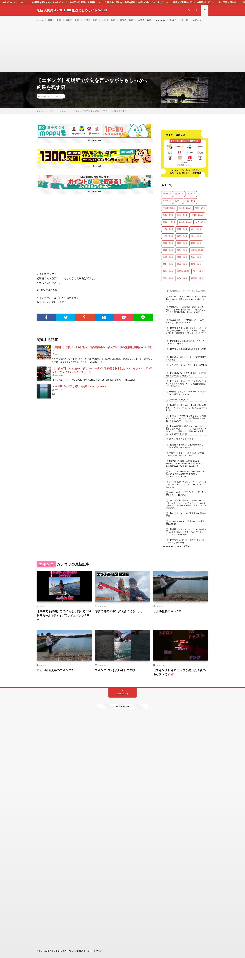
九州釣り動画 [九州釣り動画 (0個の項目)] (185, 208)
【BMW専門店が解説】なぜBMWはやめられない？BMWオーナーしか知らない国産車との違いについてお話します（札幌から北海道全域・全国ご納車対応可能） (186, 430)
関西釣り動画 (54, 20)
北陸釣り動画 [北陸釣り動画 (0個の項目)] (197, 215)
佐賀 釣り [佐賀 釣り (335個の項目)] (168, 215)
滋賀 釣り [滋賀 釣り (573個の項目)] (182, 257)
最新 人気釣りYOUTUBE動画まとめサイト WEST (79, 951)
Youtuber (160, 20)
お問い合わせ (199, 20)
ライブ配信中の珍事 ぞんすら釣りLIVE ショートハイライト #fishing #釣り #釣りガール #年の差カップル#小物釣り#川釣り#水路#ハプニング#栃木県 (186, 504)
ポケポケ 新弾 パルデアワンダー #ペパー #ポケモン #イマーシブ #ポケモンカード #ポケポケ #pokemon (186, 484)
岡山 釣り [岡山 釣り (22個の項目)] (196, 236)
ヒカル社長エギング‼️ (167, 611)
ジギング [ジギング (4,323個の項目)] (191, 194)
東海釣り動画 (72, 20)
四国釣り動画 (126, 20)
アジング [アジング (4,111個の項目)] (167, 194)
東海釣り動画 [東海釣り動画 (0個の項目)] (197, 250)
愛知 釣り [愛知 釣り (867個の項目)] (182, 250)
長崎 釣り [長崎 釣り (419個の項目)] (168, 271)
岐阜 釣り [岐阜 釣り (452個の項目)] (182, 236)
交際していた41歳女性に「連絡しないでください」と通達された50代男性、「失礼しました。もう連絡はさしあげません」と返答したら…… (186, 311)
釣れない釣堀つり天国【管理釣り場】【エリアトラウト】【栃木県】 (186, 493)
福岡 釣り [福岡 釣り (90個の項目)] (196, 264)
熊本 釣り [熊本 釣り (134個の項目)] (196, 257)
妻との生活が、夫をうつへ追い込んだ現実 (187, 291)
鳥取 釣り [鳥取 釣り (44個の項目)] (182, 278)
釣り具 (173, 20)
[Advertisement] (122, 48)
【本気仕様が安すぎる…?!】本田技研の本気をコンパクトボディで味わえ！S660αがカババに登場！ (186, 407)
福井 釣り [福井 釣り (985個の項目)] (182, 264)
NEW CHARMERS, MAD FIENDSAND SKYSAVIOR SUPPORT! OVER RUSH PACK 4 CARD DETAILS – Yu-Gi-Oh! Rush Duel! (184, 463)
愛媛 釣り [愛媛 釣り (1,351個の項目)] (168, 250)
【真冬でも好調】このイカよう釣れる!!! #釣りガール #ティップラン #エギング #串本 (64, 615)
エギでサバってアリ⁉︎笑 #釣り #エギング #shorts (80, 386)
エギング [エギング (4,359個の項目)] (179, 194)
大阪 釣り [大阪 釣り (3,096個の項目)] (168, 229)
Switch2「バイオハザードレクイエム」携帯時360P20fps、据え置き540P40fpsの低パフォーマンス (186, 299)
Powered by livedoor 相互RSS (177, 546)
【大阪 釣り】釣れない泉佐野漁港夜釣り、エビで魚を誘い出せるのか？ (185, 445)
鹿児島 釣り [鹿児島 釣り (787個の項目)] (197, 278)
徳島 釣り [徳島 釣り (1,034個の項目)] (196, 243)
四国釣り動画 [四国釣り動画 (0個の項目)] (185, 222)
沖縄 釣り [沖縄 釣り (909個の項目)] (168, 257)
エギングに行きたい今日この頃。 (116, 670)
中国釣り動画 (144, 20)
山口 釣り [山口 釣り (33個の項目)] (168, 236)
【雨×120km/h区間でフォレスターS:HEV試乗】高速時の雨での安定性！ (186, 374)
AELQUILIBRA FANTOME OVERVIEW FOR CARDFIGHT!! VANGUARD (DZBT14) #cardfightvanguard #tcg (185, 474)
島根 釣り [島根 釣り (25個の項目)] (168, 243)
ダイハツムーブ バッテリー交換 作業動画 (188, 365)
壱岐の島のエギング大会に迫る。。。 (119, 611)
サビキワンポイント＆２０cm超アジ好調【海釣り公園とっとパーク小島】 (185, 454)
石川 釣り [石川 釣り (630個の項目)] (168, 264)
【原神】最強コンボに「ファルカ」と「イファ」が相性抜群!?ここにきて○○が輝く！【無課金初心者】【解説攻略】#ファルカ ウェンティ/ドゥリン (186, 332)
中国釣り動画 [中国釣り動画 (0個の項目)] (169, 208)
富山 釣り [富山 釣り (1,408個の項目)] (196, 229)
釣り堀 (184, 20)
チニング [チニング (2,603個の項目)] (167, 201)
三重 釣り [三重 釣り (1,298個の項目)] (190, 201)
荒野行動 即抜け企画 (178, 399)
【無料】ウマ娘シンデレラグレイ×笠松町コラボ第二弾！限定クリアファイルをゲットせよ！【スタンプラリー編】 (186, 532)
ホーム (40, 20)
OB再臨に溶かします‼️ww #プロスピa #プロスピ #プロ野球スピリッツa (186, 392)
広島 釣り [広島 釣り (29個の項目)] (182, 243)
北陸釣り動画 (90, 20)
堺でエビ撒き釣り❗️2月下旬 (181, 439)
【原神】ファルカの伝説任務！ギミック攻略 (188, 349)
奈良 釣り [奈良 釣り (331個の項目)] (182, 229)
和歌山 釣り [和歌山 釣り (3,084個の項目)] (169, 222)
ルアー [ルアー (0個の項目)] (178, 201)
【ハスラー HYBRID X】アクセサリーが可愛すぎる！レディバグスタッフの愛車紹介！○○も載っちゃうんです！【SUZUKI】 (186, 418)
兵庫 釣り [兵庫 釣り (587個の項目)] (182, 215)
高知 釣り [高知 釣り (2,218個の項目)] (168, 278)
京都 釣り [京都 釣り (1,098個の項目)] (200, 208)
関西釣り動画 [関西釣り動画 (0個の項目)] (183, 271)
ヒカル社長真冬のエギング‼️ (55, 670)
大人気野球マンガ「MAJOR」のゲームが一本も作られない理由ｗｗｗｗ (186, 321)
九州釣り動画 (108, 20)
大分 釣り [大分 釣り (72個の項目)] (200, 222)
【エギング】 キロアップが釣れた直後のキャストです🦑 (179, 672)
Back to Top (122, 693)
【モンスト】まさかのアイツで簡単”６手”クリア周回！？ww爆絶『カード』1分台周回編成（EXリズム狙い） (186, 383)
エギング (58, 96)
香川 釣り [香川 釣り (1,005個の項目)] (198, 271)
